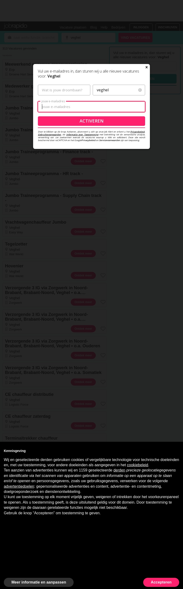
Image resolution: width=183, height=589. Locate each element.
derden (119, 470)
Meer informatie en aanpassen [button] (38, 582)
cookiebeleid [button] (137, 465)
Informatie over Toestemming (82, 134)
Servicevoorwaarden (109, 140)
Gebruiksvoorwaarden (49, 134)
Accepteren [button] (161, 582)
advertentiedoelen (19, 486)
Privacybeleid (137, 131)
